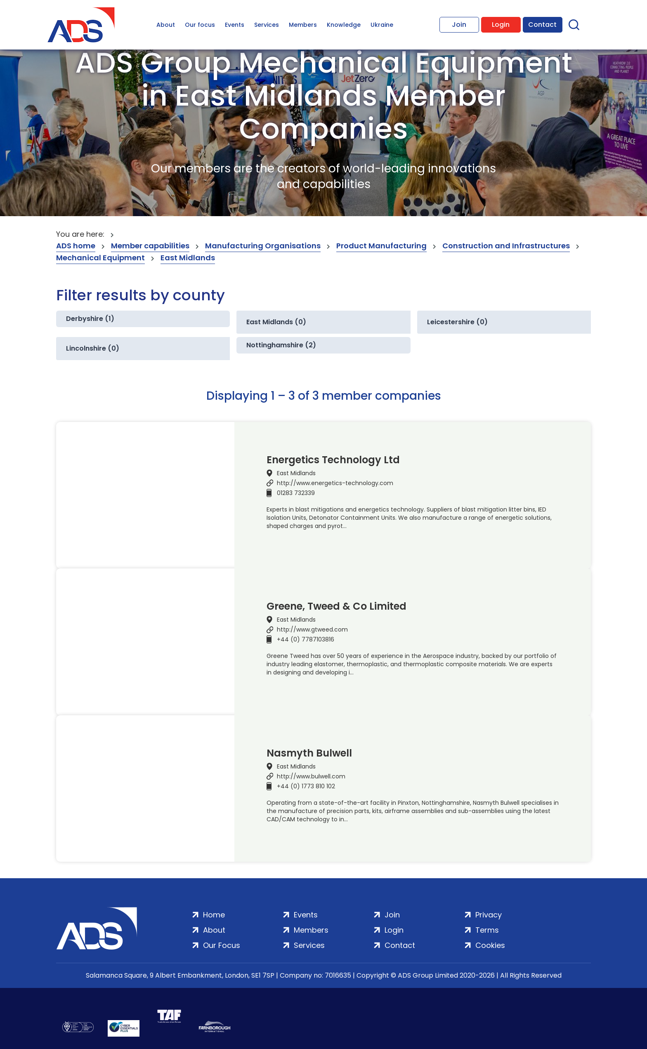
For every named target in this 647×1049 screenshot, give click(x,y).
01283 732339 (296, 493)
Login (501, 24)
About (165, 25)
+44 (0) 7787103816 (305, 639)
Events (234, 25)
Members (303, 25)
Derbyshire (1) (90, 318)
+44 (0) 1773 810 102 (306, 786)
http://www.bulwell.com (311, 776)
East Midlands (188, 257)
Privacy (488, 915)
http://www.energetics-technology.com (335, 483)
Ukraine (382, 25)
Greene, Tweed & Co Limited (336, 606)
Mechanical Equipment (100, 257)
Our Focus (221, 945)
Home (214, 915)
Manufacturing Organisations (263, 245)
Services (266, 25)
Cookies (490, 945)
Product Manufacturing (381, 245)
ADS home (75, 245)
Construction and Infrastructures (506, 245)
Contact (542, 24)
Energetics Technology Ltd (333, 460)
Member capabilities (150, 245)
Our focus (200, 25)
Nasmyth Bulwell (309, 753)
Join (459, 24)
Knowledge (344, 25)
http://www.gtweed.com (312, 629)
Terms (487, 930)
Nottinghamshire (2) (281, 345)
